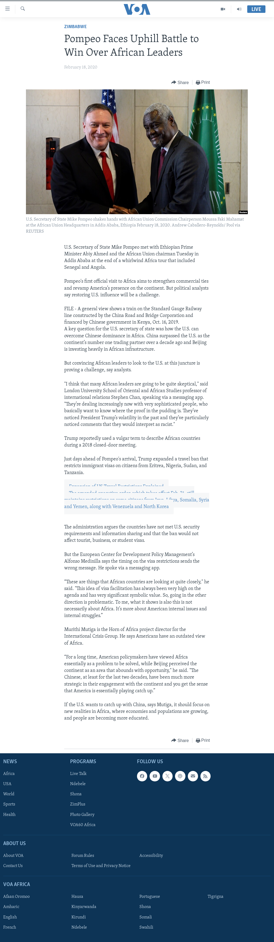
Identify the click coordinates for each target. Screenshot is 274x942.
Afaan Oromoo (16, 897)
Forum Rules (82, 856)
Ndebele (78, 784)
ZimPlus (77, 804)
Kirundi (78, 917)
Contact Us (13, 866)
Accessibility (151, 856)
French (9, 927)
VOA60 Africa (83, 825)
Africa (9, 774)
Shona (76, 794)
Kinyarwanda (83, 907)
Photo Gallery (82, 814)
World (8, 794)
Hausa (77, 897)
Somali (145, 917)
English (10, 917)
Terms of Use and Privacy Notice (101, 866)
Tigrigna (215, 897)
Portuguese (149, 897)
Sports (9, 804)
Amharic (11, 907)
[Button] (180, 82)
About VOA (13, 856)
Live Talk (78, 774)
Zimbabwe (75, 26)
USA (7, 784)
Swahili (146, 927)
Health (9, 814)
